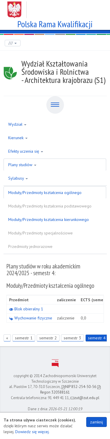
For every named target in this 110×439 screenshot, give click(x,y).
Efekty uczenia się (25, 151)
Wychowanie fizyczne (30, 318)
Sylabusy (18, 178)
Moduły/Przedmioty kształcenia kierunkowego (48, 219)
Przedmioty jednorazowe (30, 246)
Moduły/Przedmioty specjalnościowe (40, 233)
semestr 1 (24, 338)
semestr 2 (48, 338)
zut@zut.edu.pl (84, 397)
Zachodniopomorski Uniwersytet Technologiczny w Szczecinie (55, 7)
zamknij (96, 422)
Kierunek (18, 137)
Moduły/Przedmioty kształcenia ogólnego (45, 192)
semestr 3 (72, 338)
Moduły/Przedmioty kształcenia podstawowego (50, 206)
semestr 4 (97, 338)
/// (13, 42)
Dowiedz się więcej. (32, 431)
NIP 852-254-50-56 (78, 386)
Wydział (17, 124)
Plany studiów (22, 164)
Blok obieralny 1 (26, 309)
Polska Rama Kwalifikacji (55, 23)
